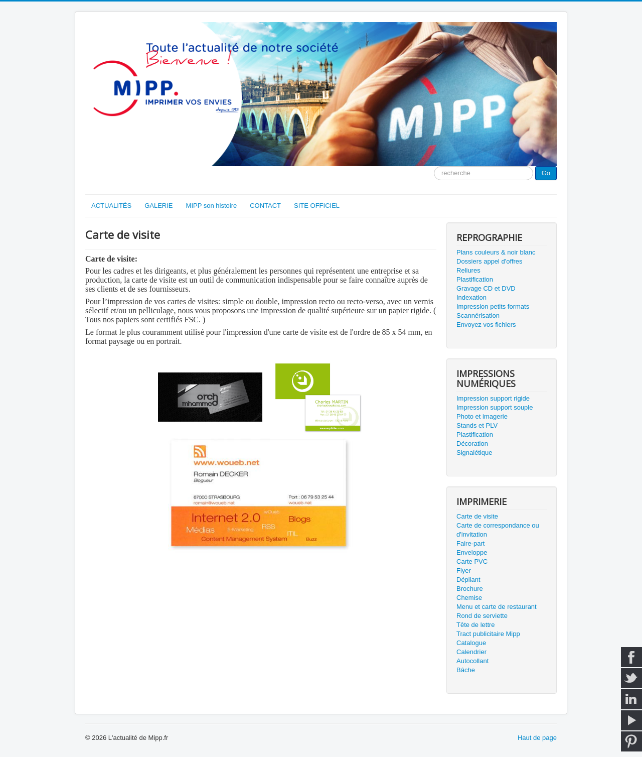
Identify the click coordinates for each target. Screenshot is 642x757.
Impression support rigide (493, 398)
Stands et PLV (477, 425)
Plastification (474, 279)
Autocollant (472, 661)
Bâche (465, 670)
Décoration (472, 443)
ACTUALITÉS (111, 205)
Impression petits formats (492, 306)
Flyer (463, 570)
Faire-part (470, 543)
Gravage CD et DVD (486, 288)
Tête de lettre (475, 624)
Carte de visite (477, 516)
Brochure (469, 588)
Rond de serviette (482, 615)
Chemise (469, 597)
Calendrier (471, 652)
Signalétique (474, 452)
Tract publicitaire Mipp (488, 634)
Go (546, 173)
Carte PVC (472, 561)
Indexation (471, 297)
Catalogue (471, 643)
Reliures (468, 270)
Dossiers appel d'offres (489, 261)
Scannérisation (478, 315)
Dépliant (468, 579)
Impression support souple (494, 407)
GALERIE (158, 205)
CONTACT (265, 205)
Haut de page (537, 737)
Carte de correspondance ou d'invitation (497, 530)
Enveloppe (471, 552)
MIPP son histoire (211, 205)
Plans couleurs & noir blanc (496, 252)
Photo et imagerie (482, 416)
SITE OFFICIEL (317, 205)
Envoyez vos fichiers (486, 324)
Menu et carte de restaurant (496, 606)
